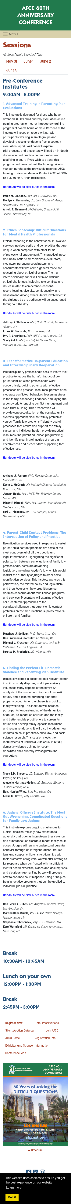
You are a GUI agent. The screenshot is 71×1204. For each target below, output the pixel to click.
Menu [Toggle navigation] (10, 34)
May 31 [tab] (11, 61)
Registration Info (45, 1038)
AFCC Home (12, 1038)
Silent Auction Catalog (19, 1030)
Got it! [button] (12, 1197)
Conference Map (15, 1053)
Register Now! (14, 1023)
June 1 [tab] (28, 61)
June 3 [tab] (11, 70)
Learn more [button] (14, 1187)
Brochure (35, 1150)
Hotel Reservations (47, 1023)
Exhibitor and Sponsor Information (27, 1045)
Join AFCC (52, 1030)
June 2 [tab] (45, 61)
